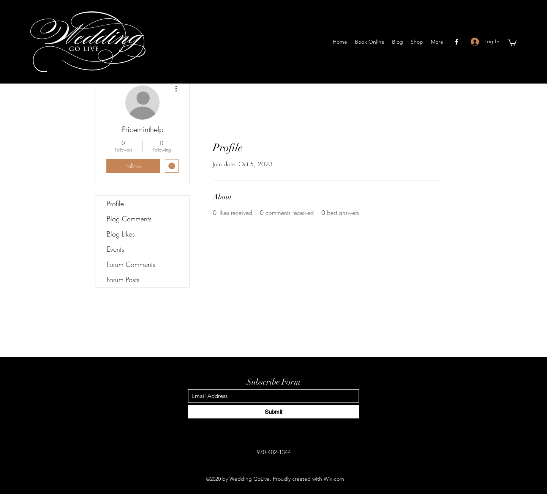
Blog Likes (121, 233)
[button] (512, 42)
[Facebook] (456, 42)
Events (115, 249)
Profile (115, 203)
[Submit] (273, 411)
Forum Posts (123, 279)
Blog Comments (129, 218)
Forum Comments (131, 264)
